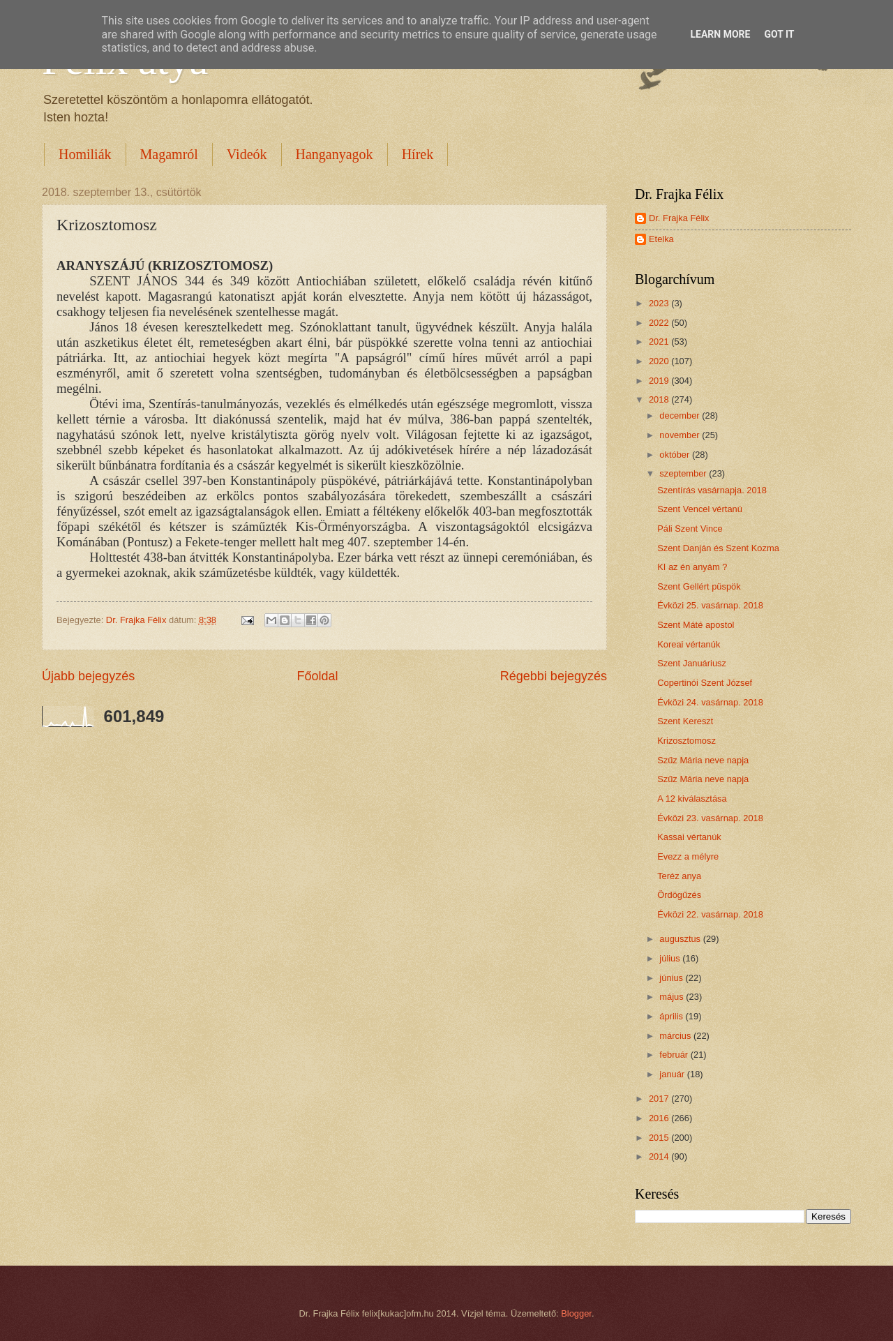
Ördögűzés (679, 895)
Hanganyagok (334, 154)
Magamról (169, 154)
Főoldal (317, 676)
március (676, 1036)
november (680, 435)
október (675, 454)
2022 (660, 322)
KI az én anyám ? (692, 567)
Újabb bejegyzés (88, 676)
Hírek (418, 154)
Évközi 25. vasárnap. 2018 (710, 605)
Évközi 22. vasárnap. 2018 (710, 914)
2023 (660, 303)
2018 (660, 399)
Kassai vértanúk (689, 837)
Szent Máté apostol (695, 625)
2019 (660, 380)
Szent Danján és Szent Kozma (718, 548)
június (672, 978)
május (672, 996)
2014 (660, 1156)
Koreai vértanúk (688, 644)
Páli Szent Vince (690, 528)
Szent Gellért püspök (699, 586)
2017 (660, 1098)
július (670, 958)
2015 (660, 1137)
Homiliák (85, 154)
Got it (779, 34)
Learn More (720, 34)
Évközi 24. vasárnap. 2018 (710, 702)
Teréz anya (679, 876)
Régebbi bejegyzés (553, 676)
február (674, 1054)
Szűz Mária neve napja (703, 760)
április (672, 1016)
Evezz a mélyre (688, 856)
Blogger (576, 1313)
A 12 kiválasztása (691, 798)
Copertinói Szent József (704, 682)
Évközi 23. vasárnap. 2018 (710, 818)
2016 (660, 1118)
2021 (660, 341)
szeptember (684, 473)
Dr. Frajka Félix (679, 218)
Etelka (661, 239)
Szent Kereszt (685, 721)
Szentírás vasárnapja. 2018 (712, 490)
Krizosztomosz (686, 740)
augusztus (681, 939)
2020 (660, 361)
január (672, 1074)
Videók (247, 154)
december (680, 415)
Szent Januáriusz (691, 663)
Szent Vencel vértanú (699, 509)
